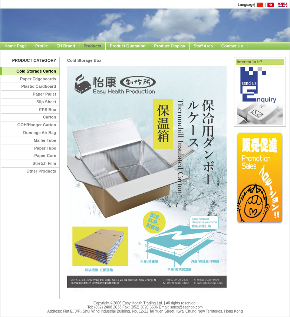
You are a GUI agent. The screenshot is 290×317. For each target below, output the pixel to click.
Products (92, 46)
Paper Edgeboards (38, 79)
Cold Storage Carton (36, 71)
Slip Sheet (46, 102)
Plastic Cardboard (38, 86)
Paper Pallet (44, 94)
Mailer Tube (45, 140)
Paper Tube (45, 148)
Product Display (169, 46)
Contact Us (232, 46)
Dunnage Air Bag (39, 132)
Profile (41, 46)
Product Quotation (128, 46)
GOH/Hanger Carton (36, 125)
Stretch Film (44, 163)
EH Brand (65, 46)
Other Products (41, 171)
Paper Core (45, 155)
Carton (49, 117)
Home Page (15, 46)
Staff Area (203, 46)
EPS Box (47, 109)
